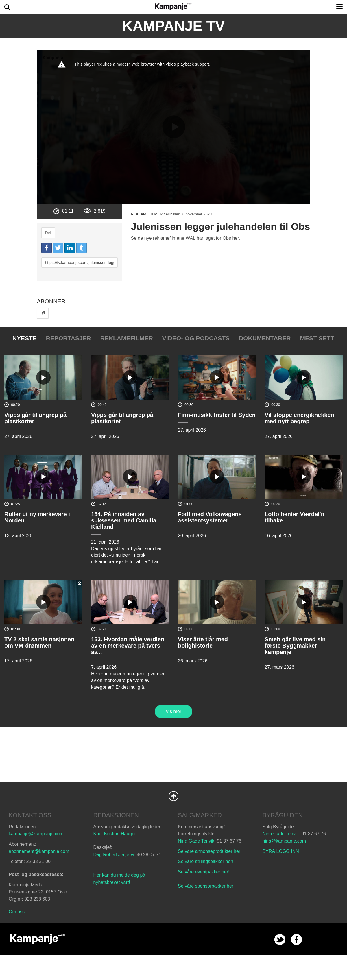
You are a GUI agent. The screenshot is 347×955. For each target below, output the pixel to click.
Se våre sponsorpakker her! (206, 886)
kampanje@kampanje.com (36, 833)
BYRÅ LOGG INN (281, 851)
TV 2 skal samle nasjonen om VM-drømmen (39, 642)
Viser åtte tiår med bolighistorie (203, 642)
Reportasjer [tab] (68, 338)
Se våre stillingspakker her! (206, 861)
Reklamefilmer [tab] (126, 338)
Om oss (17, 911)
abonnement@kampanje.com (39, 851)
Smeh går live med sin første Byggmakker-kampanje (295, 645)
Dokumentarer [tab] (265, 338)
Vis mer (173, 711)
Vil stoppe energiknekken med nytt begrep (299, 418)
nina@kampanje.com (284, 840)
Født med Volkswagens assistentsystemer (210, 517)
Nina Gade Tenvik (196, 840)
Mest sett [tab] (317, 338)
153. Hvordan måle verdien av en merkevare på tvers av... (127, 645)
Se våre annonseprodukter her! (210, 851)
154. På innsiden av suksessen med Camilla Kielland (123, 520)
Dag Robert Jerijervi (113, 854)
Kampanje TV (173, 26)
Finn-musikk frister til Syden (217, 415)
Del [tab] (48, 232)
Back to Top (173, 796)
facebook (296, 939)
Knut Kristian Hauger (114, 833)
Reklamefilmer (147, 214)
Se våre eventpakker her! (204, 871)
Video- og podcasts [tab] (196, 338)
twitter (279, 939)
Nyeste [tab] (24, 338)
